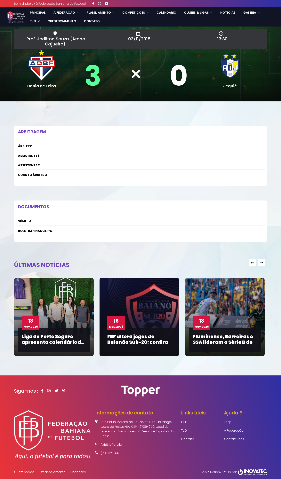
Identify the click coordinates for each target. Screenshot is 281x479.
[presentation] (252, 262)
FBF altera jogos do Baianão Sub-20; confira (137, 339)
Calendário (166, 12)
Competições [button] (135, 12)
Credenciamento (61, 21)
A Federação (234, 430)
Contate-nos (234, 439)
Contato (92, 21)
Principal (37, 12)
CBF (184, 422)
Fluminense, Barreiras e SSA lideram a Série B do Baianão (223, 342)
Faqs (227, 422)
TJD (184, 430)
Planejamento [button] (100, 12)
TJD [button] (35, 21)
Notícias (227, 12)
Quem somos (24, 472)
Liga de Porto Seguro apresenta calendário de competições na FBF (53, 342)
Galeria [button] (251, 12)
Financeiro (78, 472)
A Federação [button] (65, 12)
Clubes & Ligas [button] (198, 12)
